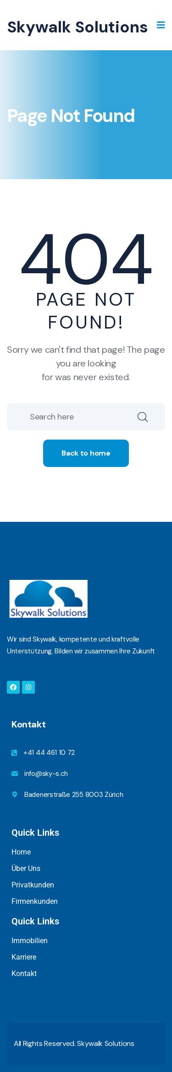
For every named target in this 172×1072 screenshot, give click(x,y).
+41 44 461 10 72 (49, 752)
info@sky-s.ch (46, 773)
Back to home (85, 453)
